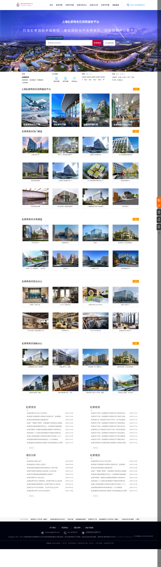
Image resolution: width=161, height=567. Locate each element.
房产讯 (64, 561)
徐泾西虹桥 (33, 80)
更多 (136, 89)
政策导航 (59, 5)
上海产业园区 (99, 561)
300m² (90, 80)
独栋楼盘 (115, 5)
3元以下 (114, 77)
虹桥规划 (95, 473)
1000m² (100, 80)
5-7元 (128, 77)
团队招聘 (77, 545)
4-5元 (124, 77)
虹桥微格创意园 (81, 537)
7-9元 (132, 77)
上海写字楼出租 (72, 561)
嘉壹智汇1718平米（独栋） (39, 537)
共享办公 (91, 561)
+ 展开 (137, 537)
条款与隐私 (89, 545)
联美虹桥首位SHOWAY (57, 537)
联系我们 (65, 545)
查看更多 (31, 465)
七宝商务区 (25, 82)
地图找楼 (109, 43)
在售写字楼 (105, 5)
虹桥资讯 (31, 425)
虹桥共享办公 (82, 5)
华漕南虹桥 (40, 80)
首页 (51, 5)
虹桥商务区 (25, 80)
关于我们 (52, 545)
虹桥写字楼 (70, 5)
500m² (94, 80)
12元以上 (120, 80)
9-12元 (114, 80)
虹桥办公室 (94, 5)
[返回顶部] (159, 563)
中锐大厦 (70, 537)
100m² (85, 80)
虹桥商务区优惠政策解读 (55, 38)
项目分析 (31, 473)
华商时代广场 (92, 537)
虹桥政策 (95, 425)
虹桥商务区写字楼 (83, 561)
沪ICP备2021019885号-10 (125, 554)
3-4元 (119, 77)
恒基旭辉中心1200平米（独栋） (109, 537)
